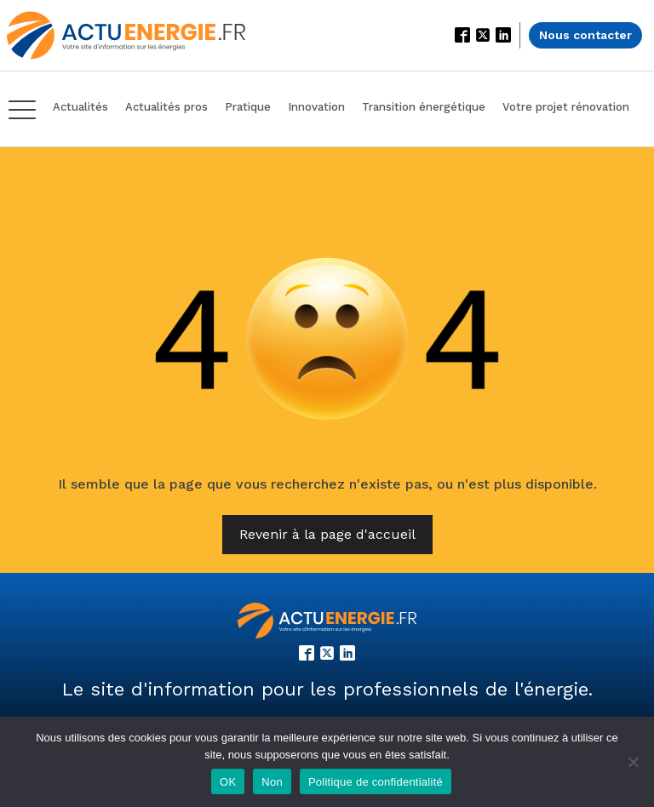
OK (228, 782)
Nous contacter (585, 35)
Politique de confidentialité (375, 782)
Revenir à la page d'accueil (327, 534)
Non (272, 782)
